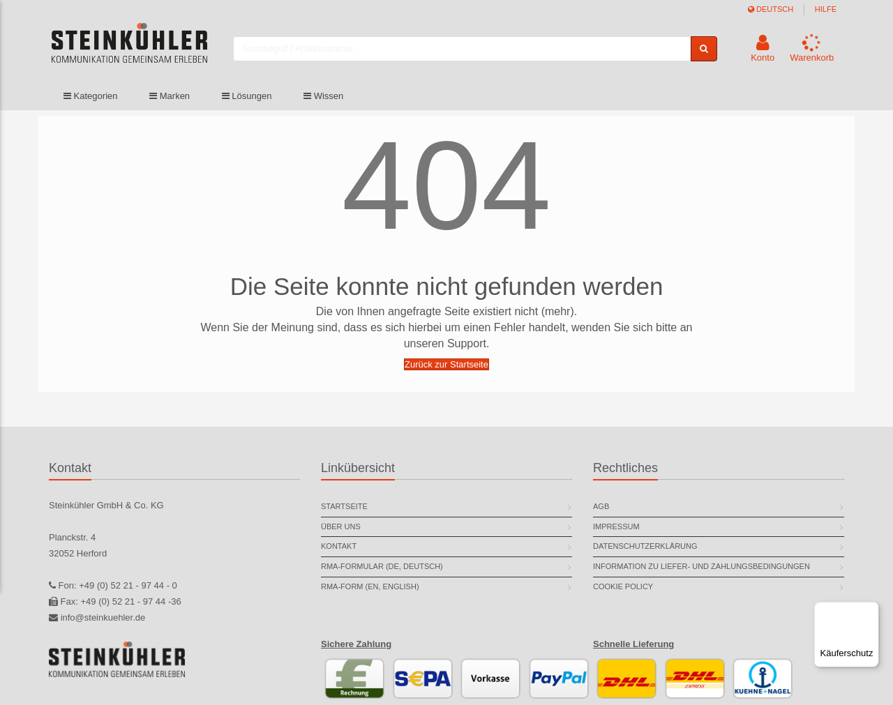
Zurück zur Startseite (446, 364)
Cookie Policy (623, 586)
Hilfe (825, 9)
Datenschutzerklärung (645, 546)
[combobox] (471, 50)
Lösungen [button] (247, 99)
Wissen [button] (323, 99)
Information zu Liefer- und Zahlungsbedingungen (701, 566)
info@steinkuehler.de (103, 617)
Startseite (344, 506)
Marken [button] (169, 99)
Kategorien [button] (90, 99)
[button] (762, 50)
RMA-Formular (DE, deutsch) (382, 566)
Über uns (341, 526)
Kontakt (339, 546)
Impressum (616, 526)
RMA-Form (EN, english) (370, 586)
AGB (601, 506)
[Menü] (870, 610)
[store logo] (139, 51)
